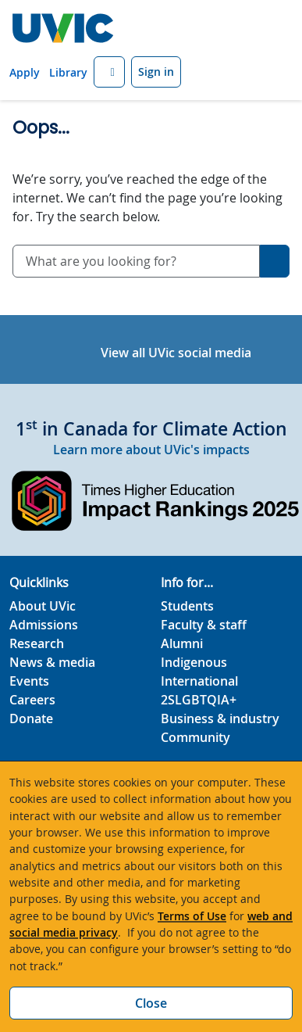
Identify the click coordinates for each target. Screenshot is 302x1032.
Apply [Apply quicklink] (24, 72)
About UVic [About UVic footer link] (42, 606)
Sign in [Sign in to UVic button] (156, 71)
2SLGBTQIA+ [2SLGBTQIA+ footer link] (198, 699)
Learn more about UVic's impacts (151, 449)
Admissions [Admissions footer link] (43, 624)
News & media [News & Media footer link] (52, 662)
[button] (109, 72)
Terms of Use (192, 915)
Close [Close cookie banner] (151, 1003)
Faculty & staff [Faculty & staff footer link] (204, 624)
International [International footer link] (199, 681)
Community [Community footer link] (195, 737)
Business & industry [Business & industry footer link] (220, 718)
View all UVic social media (176, 352)
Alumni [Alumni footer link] (182, 643)
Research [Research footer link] (36, 643)
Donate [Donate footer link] (31, 718)
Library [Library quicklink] (68, 72)
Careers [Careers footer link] (32, 699)
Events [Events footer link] (29, 681)
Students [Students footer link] (187, 606)
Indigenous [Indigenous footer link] (194, 662)
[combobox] (136, 261)
